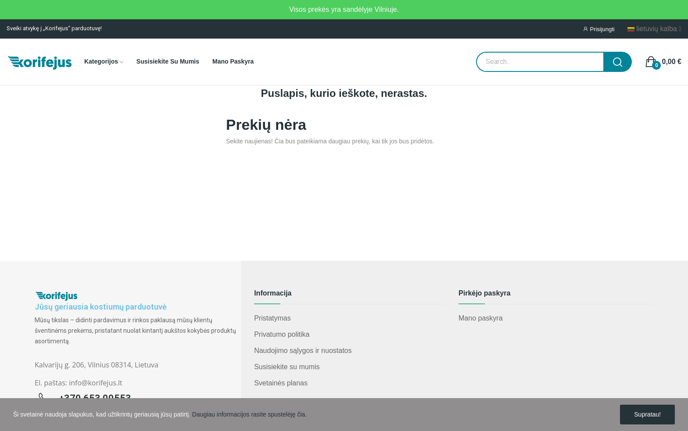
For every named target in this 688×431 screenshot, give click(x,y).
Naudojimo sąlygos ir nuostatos (302, 350)
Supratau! (647, 414)
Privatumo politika (281, 334)
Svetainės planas (281, 383)
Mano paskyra (481, 318)
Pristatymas (272, 318)
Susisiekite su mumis (286, 366)
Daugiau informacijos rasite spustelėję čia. (249, 414)
